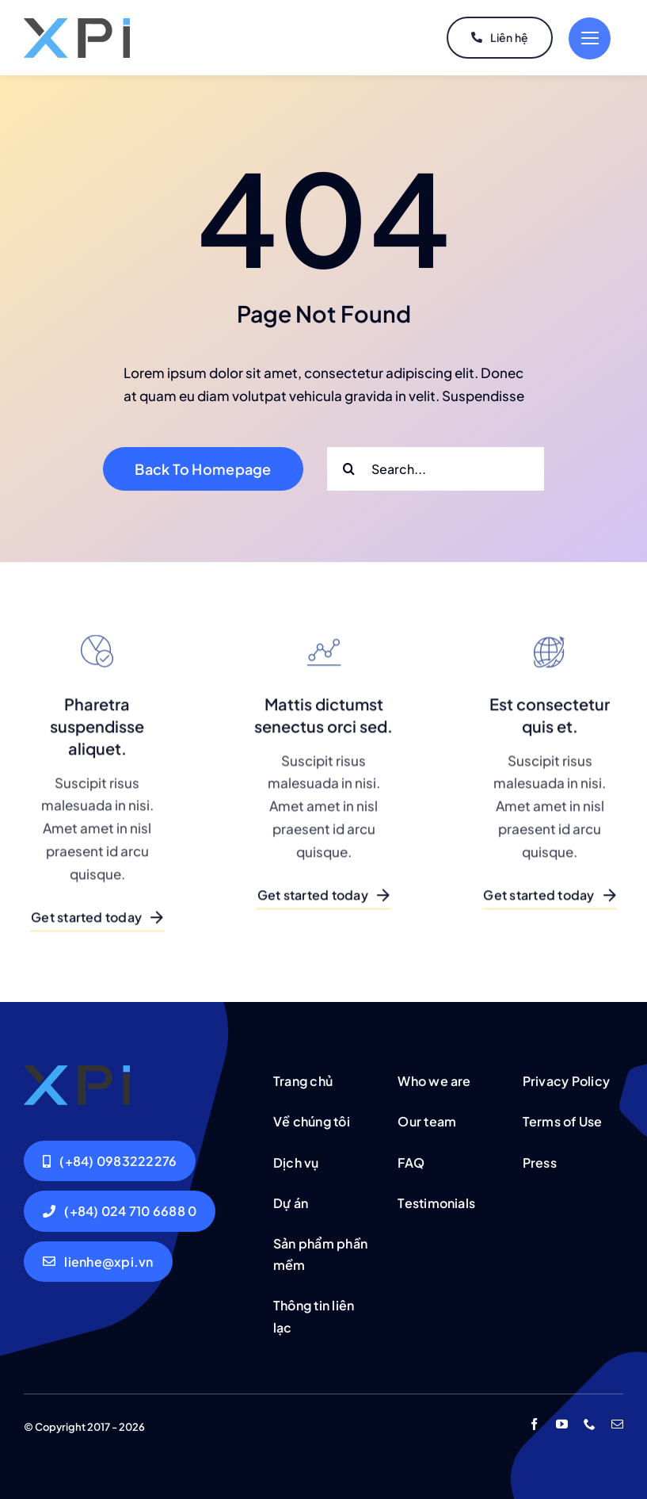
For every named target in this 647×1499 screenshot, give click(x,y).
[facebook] (534, 1424)
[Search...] (435, 469)
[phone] (590, 1424)
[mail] (617, 1424)
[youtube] (562, 1424)
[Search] (349, 469)
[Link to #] (590, 38)
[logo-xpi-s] (77, 24)
